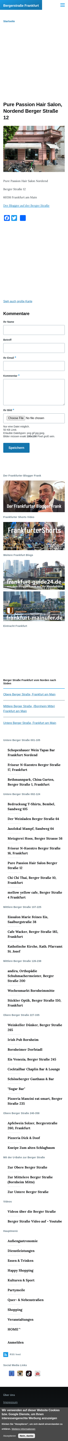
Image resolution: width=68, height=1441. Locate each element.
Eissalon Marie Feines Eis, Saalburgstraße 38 (28, 919)
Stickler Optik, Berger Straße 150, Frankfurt (34, 1002)
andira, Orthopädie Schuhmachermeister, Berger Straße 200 (31, 976)
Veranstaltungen (20, 1319)
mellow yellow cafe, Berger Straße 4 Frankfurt (35, 894)
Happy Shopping (20, 1270)
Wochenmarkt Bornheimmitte (31, 990)
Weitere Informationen (23, 1429)
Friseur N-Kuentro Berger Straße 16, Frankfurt (34, 850)
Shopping (15, 1310)
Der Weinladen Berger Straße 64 (33, 819)
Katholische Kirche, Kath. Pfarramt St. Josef (35, 948)
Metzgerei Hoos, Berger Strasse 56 (35, 838)
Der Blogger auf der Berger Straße (26, 205)
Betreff (7, 339)
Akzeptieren (9, 1435)
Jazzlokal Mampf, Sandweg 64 (31, 828)
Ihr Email (8, 357)
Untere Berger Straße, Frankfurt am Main (29, 722)
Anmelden (16, 1342)
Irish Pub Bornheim (23, 1040)
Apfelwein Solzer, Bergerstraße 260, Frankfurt (32, 1125)
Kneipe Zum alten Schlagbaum (31, 1148)
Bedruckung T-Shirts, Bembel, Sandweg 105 (31, 806)
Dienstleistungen (21, 1251)
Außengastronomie (23, 1241)
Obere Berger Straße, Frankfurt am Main (29, 694)
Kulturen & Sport (21, 1280)
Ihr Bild (7, 410)
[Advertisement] (34, 65)
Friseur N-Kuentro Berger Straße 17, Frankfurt (34, 767)
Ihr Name (8, 321)
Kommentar (10, 375)
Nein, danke (26, 1435)
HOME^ (14, 1329)
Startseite (9, 21)
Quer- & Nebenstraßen (26, 1300)
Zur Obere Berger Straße (27, 1167)
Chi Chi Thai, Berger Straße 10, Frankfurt (32, 880)
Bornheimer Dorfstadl (25, 1049)
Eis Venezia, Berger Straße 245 (32, 1059)
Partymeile (16, 1290)
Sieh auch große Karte (17, 301)
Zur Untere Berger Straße (28, 1192)
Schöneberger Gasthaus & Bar (31, 1079)
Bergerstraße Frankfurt (21, 5)
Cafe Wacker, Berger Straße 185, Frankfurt (33, 934)
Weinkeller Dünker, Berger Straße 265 (35, 1027)
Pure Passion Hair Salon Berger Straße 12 (32, 865)
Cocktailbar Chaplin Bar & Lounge (34, 1069)
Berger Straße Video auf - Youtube (35, 1221)
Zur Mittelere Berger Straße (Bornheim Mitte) (30, 1179)
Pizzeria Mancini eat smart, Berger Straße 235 (35, 1101)
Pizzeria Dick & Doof (24, 1138)
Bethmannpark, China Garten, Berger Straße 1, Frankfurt (31, 781)
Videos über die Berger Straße (32, 1211)
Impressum (10, 1402)
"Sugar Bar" (16, 1089)
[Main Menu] (62, 5)
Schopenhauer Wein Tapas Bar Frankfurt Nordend (31, 752)
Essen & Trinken (20, 1260)
